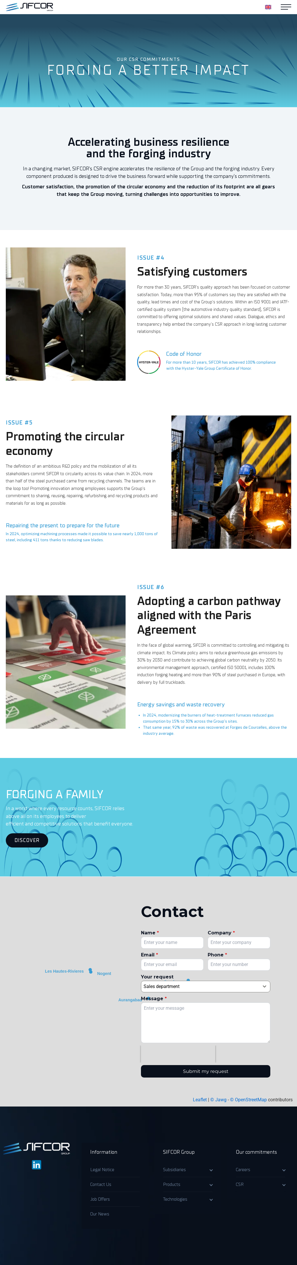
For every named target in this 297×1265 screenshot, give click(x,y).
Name (150, 933)
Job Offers (100, 1199)
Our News (99, 1214)
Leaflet (200, 1099)
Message (154, 998)
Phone (217, 955)
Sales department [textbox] (162, 986)
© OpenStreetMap (248, 1099)
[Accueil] (29, 7)
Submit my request (206, 1071)
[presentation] (178, 1054)
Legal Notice (102, 1169)
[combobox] (205, 986)
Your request (157, 977)
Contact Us (100, 1184)
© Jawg (218, 1099)
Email (149, 955)
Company (221, 933)
